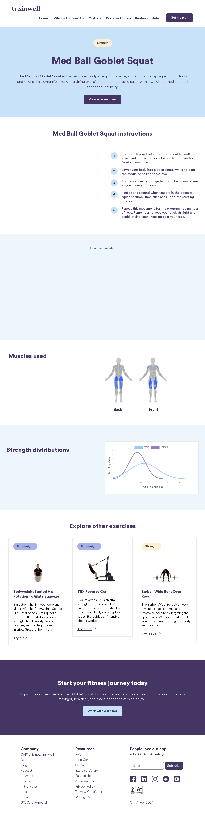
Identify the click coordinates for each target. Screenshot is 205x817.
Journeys (27, 775)
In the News (29, 786)
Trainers (95, 18)
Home (43, 18)
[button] (68, 18)
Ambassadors (84, 781)
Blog (24, 765)
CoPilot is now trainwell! (38, 754)
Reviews (141, 18)
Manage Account (87, 797)
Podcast (26, 770)
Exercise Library (118, 18)
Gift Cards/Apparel (34, 802)
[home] (26, 7)
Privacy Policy (85, 786)
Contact (81, 765)
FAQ (78, 754)
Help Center (83, 759)
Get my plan (179, 18)
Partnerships (83, 775)
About (25, 759)
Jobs (156, 18)
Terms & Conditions (89, 791)
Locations (28, 797)
